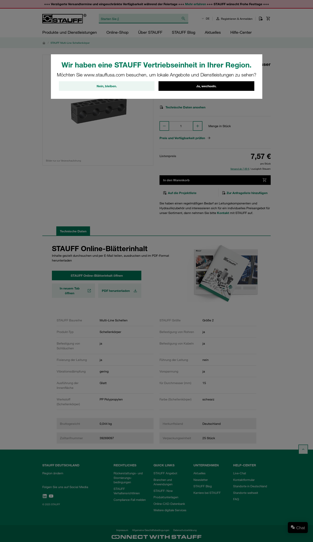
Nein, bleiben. (107, 86)
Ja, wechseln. (206, 86)
